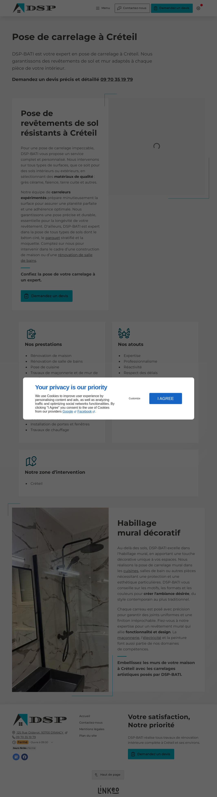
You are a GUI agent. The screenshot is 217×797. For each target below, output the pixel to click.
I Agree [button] (166, 398)
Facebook (84, 411)
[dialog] (108, 398)
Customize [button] (134, 398)
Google (68, 411)
